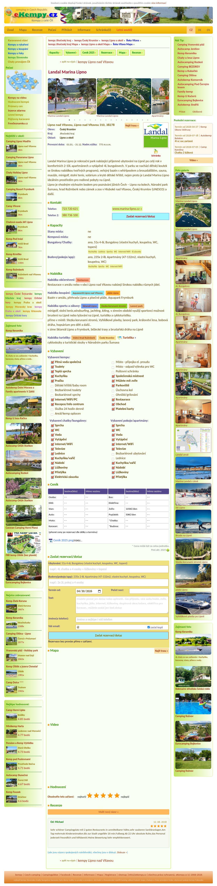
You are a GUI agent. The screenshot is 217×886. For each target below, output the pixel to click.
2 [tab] (74, 120)
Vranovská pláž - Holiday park (22, 650)
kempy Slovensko (18, 57)
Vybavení (71, 52)
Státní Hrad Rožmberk (84, 338)
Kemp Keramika (14, 330)
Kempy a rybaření (18, 44)
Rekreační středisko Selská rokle (192, 688)
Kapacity (54, 52)
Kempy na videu (17, 97)
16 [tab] (147, 120)
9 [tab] (111, 120)
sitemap (122, 875)
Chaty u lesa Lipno (188, 58)
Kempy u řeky (16, 53)
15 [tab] (142, 120)
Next (167, 98)
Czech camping (32, 875)
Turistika (128, 338)
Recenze (37, 30)
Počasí (52, 30)
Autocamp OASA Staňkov (19, 445)
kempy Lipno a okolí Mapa (95, 44)
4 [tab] (85, 120)
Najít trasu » (132, 125)
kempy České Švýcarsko (19, 293)
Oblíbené (197, 111)
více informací (158, 3)
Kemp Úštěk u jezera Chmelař (22, 666)
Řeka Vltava (132, 40)
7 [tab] (100, 120)
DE (199, 30)
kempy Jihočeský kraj (59, 40)
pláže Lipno (113, 293)
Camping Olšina (186, 75)
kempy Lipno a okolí (112, 40)
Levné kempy (15, 114)
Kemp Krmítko (13, 254)
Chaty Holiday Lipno (17, 172)
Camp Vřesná (13, 206)
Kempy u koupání (18, 49)
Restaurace (82, 280)
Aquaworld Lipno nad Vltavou (88, 293)
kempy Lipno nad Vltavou (95, 62)
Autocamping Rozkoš (17, 473)
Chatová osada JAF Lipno (19, 222)
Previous (50, 98)
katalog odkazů (127, 880)
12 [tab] (127, 120)
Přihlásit (67, 30)
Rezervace (106, 52)
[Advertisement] (23, 828)
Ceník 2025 (88, 52)
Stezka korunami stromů (113, 306)
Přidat (182, 111)
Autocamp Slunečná (17, 775)
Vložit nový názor (108, 812)
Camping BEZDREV (188, 66)
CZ (191, 30)
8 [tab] (106, 120)
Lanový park (136, 306)
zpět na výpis (69, 61)
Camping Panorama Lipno (20, 157)
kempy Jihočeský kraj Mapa (63, 44)
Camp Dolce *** (15, 682)
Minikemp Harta (15, 726)
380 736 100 (70, 215)
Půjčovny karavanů (19, 119)
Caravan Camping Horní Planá (22, 527)
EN (208, 30)
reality (71, 880)
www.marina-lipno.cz (126, 209)
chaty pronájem (161, 880)
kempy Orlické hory (16, 315)
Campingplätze (50, 875)
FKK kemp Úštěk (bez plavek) (21, 555)
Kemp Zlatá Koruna (16, 601)
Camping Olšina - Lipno (18, 633)
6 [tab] (95, 120)
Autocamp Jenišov (188, 49)
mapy (143, 880)
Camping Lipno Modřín (18, 141)
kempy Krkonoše (32, 311)
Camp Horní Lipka (15, 710)
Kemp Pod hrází (14, 239)
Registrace (110, 875)
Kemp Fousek (13, 792)
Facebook (65, 875)
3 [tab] (80, 120)
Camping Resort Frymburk (20, 189)
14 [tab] (137, 120)
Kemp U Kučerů (186, 96)
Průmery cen (15, 106)
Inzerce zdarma (16, 110)
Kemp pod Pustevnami (18, 759)
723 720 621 (70, 209)
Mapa (22, 30)
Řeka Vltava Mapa (123, 44)
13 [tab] (132, 120)
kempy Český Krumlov (86, 40)
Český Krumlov (106, 338)
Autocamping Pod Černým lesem (193, 85)
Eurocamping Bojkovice (18, 582)
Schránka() (103, 30)
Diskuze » (122, 852)
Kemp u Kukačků (187, 71)
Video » (193, 160)
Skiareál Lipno (90, 306)
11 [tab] (121, 120)
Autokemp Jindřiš (188, 104)
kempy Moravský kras (19, 306)
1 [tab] (69, 120)
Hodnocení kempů (18, 101)
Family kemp (185, 91)
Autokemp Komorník (190, 80)
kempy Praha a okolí (27, 302)
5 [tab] (90, 120)
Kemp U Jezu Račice (16, 418)
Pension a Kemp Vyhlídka (19, 743)
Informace (84, 30)
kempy (18, 875)
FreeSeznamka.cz (18, 123)
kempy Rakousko (196, 880)
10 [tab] (116, 120)
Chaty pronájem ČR (19, 61)
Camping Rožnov (184, 716)
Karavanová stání (18, 40)
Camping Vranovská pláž (190, 44)
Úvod (10, 30)
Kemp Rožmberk (15, 269)
